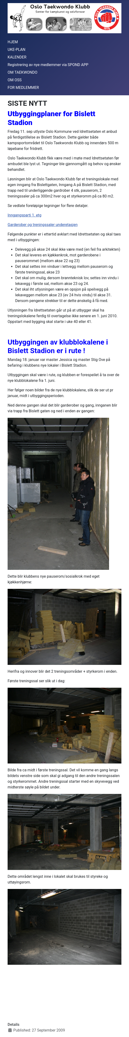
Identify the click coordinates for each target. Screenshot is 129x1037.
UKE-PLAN (16, 49)
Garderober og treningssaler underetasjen (43, 224)
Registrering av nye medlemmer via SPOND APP (48, 64)
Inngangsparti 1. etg (24, 215)
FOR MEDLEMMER (23, 87)
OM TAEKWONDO (22, 72)
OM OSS (15, 80)
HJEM (13, 42)
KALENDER (17, 57)
